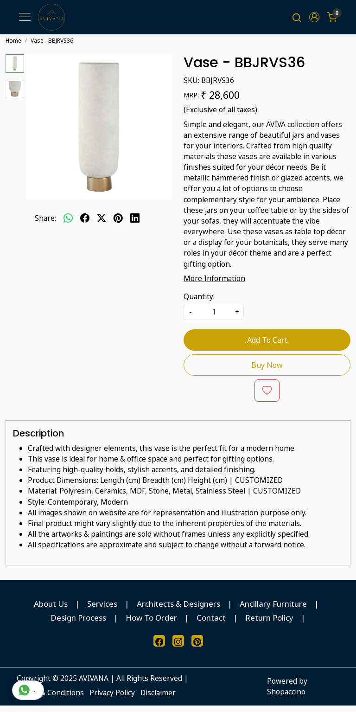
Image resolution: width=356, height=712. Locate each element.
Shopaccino (286, 698)
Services (102, 609)
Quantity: (199, 302)
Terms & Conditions (50, 698)
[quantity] (214, 318)
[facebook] (84, 224)
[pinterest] (118, 224)
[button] (314, 20)
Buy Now (267, 371)
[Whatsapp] (68, 224)
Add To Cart (267, 346)
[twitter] (101, 224)
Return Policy (269, 623)
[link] (296, 20)
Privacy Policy (112, 698)
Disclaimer (158, 698)
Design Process (78, 623)
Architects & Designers (178, 609)
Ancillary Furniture (273, 609)
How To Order (151, 623)
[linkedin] (135, 224)
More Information (214, 284)
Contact (211, 623)
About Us (51, 609)
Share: (45, 224)
